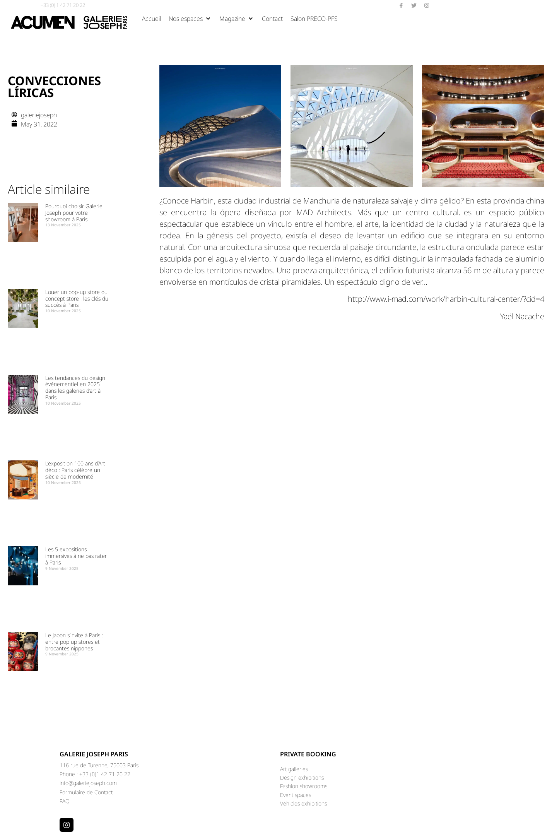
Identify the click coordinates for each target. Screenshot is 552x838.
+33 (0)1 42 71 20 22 (104, 774)
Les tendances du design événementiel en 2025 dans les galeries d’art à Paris (75, 387)
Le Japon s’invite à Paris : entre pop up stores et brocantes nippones (74, 641)
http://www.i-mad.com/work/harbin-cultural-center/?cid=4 (446, 299)
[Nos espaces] (190, 18)
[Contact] (272, 18)
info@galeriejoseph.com (88, 783)
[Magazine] (236, 18)
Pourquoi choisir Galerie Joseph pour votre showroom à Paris (74, 212)
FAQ (65, 801)
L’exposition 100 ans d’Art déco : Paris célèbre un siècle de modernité (75, 470)
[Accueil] (151, 18)
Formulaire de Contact (86, 792)
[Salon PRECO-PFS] (314, 18)
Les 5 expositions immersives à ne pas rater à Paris (76, 556)
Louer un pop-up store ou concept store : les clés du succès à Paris (76, 298)
